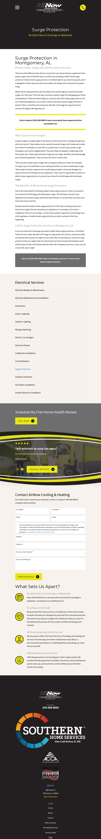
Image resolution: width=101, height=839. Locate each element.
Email (54, 517)
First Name (19, 510)
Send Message (28, 576)
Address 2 (19, 544)
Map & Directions (50, 796)
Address (19, 537)
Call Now (26, 421)
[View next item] (22, 469)
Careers (51, 818)
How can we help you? (23, 559)
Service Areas (50, 832)
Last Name (55, 510)
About (50, 813)
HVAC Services (50, 823)
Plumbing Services (50, 827)
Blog (50, 837)
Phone (18, 517)
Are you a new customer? (24, 552)
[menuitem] (50, 290)
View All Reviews (42, 469)
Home (50, 808)
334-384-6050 (50, 707)
